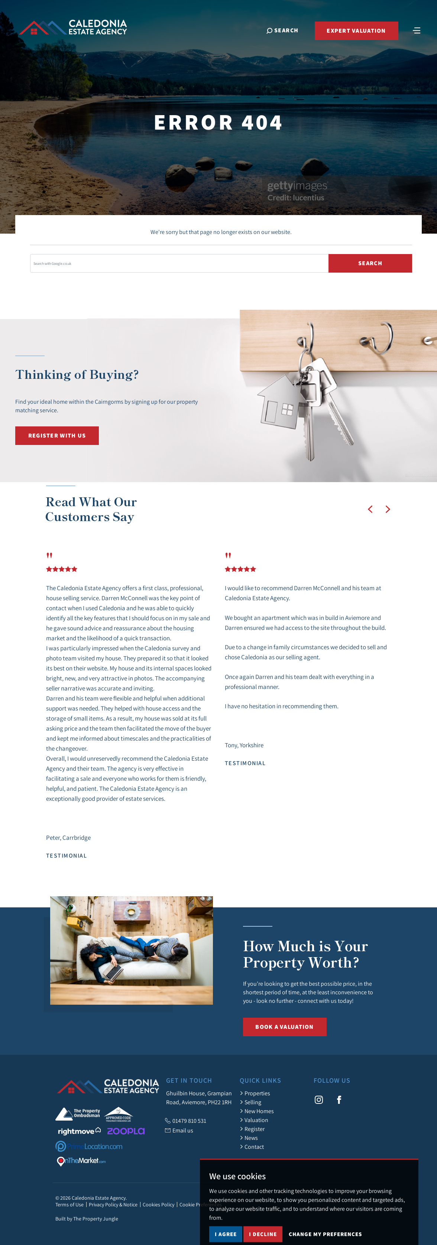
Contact (252, 1146)
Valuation (254, 1120)
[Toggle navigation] (416, 30)
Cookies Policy (158, 1204)
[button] (370, 509)
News (249, 1137)
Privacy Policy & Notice (113, 1204)
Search (370, 263)
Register (252, 1128)
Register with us (57, 435)
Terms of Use (69, 1204)
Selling (250, 1102)
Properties (255, 1093)
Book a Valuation (284, 1027)
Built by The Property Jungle (86, 1218)
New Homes (257, 1111)
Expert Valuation (356, 31)
